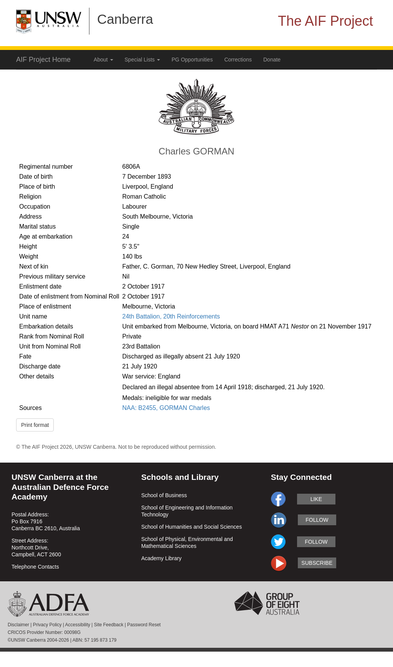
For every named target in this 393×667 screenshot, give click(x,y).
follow (316, 520)
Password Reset (143, 624)
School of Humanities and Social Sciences (191, 527)
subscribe (316, 563)
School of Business (164, 495)
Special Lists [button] (142, 59)
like (316, 499)
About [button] (103, 59)
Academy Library (161, 558)
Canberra (125, 19)
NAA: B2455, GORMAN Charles (166, 408)
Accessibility (77, 624)
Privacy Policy (47, 624)
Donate (272, 59)
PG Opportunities (192, 59)
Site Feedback (109, 624)
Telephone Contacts (35, 567)
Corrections (238, 59)
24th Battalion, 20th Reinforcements (171, 316)
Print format (35, 425)
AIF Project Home (43, 59)
